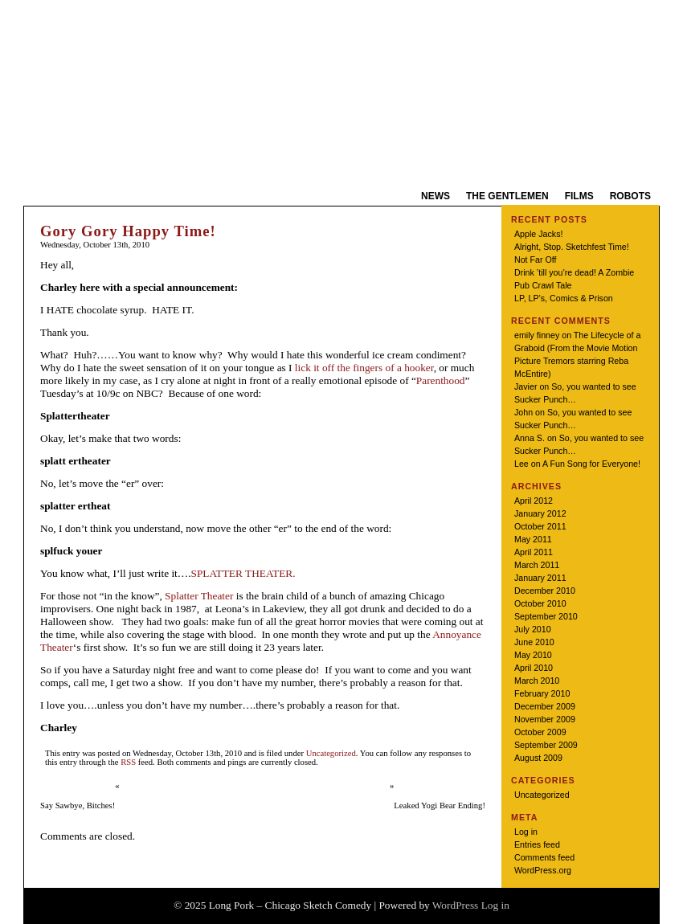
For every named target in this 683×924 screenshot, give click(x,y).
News (435, 196)
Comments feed (544, 857)
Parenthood (440, 380)
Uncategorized (331, 753)
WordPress (455, 905)
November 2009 (544, 719)
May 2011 (533, 539)
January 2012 (540, 513)
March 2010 (536, 680)
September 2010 (546, 616)
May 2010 (533, 655)
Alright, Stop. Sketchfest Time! (571, 246)
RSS (128, 762)
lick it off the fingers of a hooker (364, 368)
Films (579, 196)
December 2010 (544, 590)
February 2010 (542, 693)
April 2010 (533, 668)
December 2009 (544, 706)
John (523, 412)
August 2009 (538, 758)
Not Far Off (535, 259)
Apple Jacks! (538, 234)
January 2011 (540, 578)
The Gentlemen (507, 196)
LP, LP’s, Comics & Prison (563, 298)
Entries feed (537, 844)
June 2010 (534, 642)
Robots (630, 196)
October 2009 (540, 732)
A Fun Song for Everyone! (591, 463)
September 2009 (546, 745)
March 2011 (536, 565)
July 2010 (532, 629)
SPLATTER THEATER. (242, 573)
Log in (526, 831)
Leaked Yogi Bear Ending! (439, 805)
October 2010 (540, 603)
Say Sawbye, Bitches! (77, 805)
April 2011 (533, 552)
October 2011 (540, 526)
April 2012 (533, 500)
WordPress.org (542, 870)
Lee (521, 463)
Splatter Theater (199, 596)
